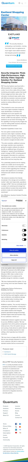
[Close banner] (25, 200)
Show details (20, 245)
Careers (17, 415)
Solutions (6, 408)
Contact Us (18, 418)
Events (17, 411)
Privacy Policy (7, 426)
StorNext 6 (7, 352)
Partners (5, 411)
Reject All (14, 260)
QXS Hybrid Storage (10, 354)
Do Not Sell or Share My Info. (11, 453)
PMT (4, 365)
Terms (5, 424)
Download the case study (14, 66)
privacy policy (20, 451)
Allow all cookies (14, 250)
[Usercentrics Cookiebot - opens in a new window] (16, 201)
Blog (16, 413)
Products (5, 406)
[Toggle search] (22, 3)
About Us (6, 415)
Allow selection (14, 255)
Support (5, 413)
